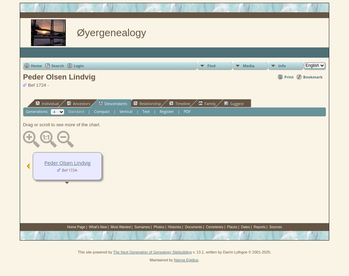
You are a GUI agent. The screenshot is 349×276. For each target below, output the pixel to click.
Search (57, 65)
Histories (174, 227)
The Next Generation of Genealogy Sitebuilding (152, 252)
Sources (275, 227)
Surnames (142, 227)
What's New (98, 227)
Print (288, 76)
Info (282, 65)
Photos (159, 227)
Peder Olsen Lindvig (67, 162)
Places (232, 227)
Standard (76, 111)
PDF (187, 111)
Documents (193, 227)
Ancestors (78, 103)
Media (249, 65)
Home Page (76, 227)
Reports (259, 227)
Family (207, 103)
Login (79, 65)
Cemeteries (214, 227)
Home (36, 65)
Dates (245, 227)
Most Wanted (121, 227)
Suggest (234, 103)
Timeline (179, 103)
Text (146, 111)
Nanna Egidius (186, 260)
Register (167, 111)
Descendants (112, 103)
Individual (47, 103)
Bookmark (312, 76)
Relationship (147, 103)
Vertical (126, 111)
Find (212, 65)
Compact (102, 111)
